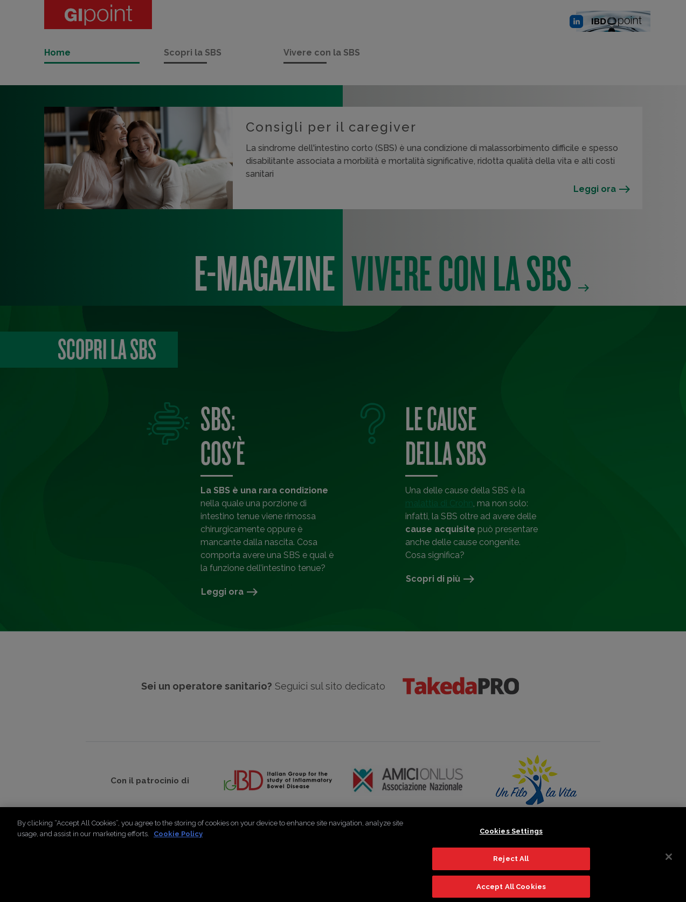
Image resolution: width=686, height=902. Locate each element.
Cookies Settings (511, 836)
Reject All (511, 863)
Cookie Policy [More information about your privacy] (178, 839)
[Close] (669, 861)
